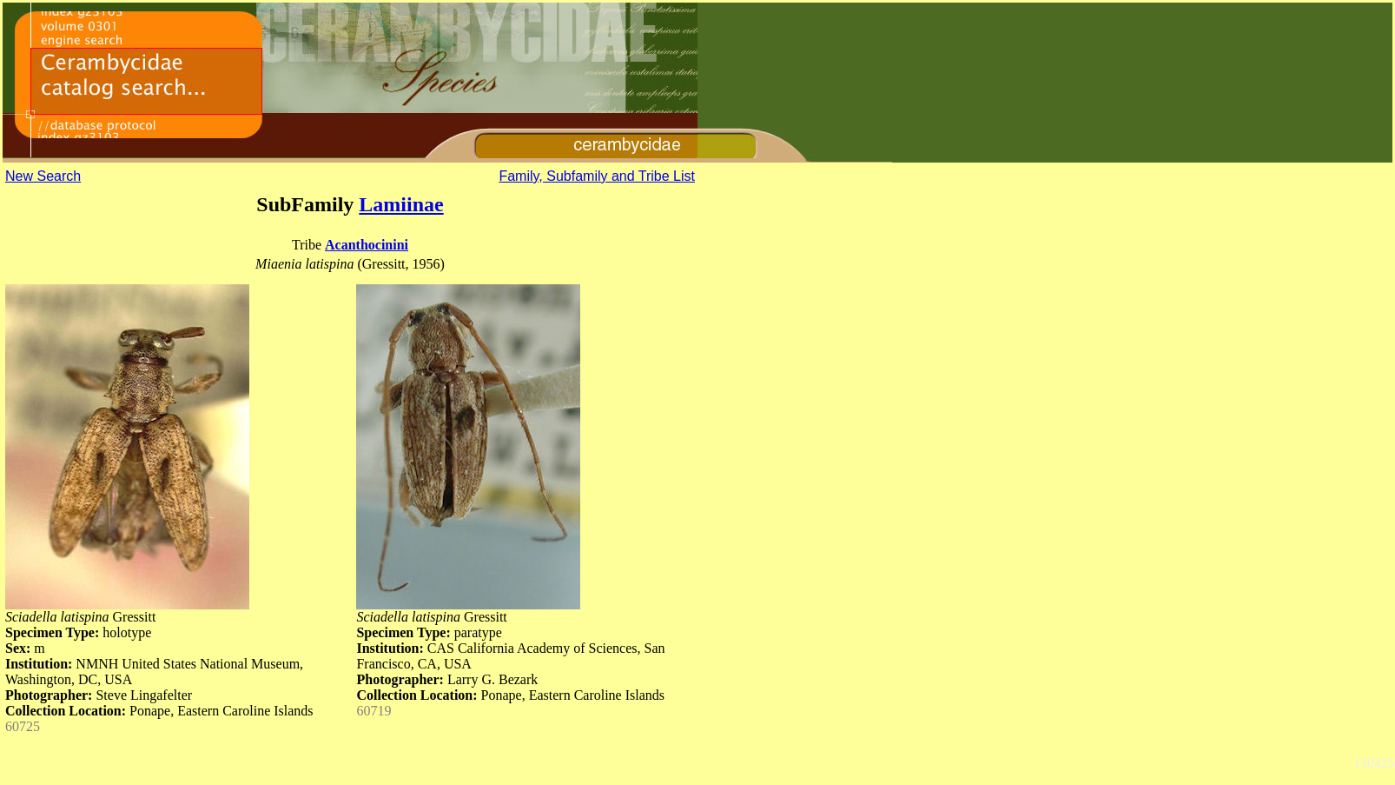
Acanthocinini (366, 244)
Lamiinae (401, 204)
